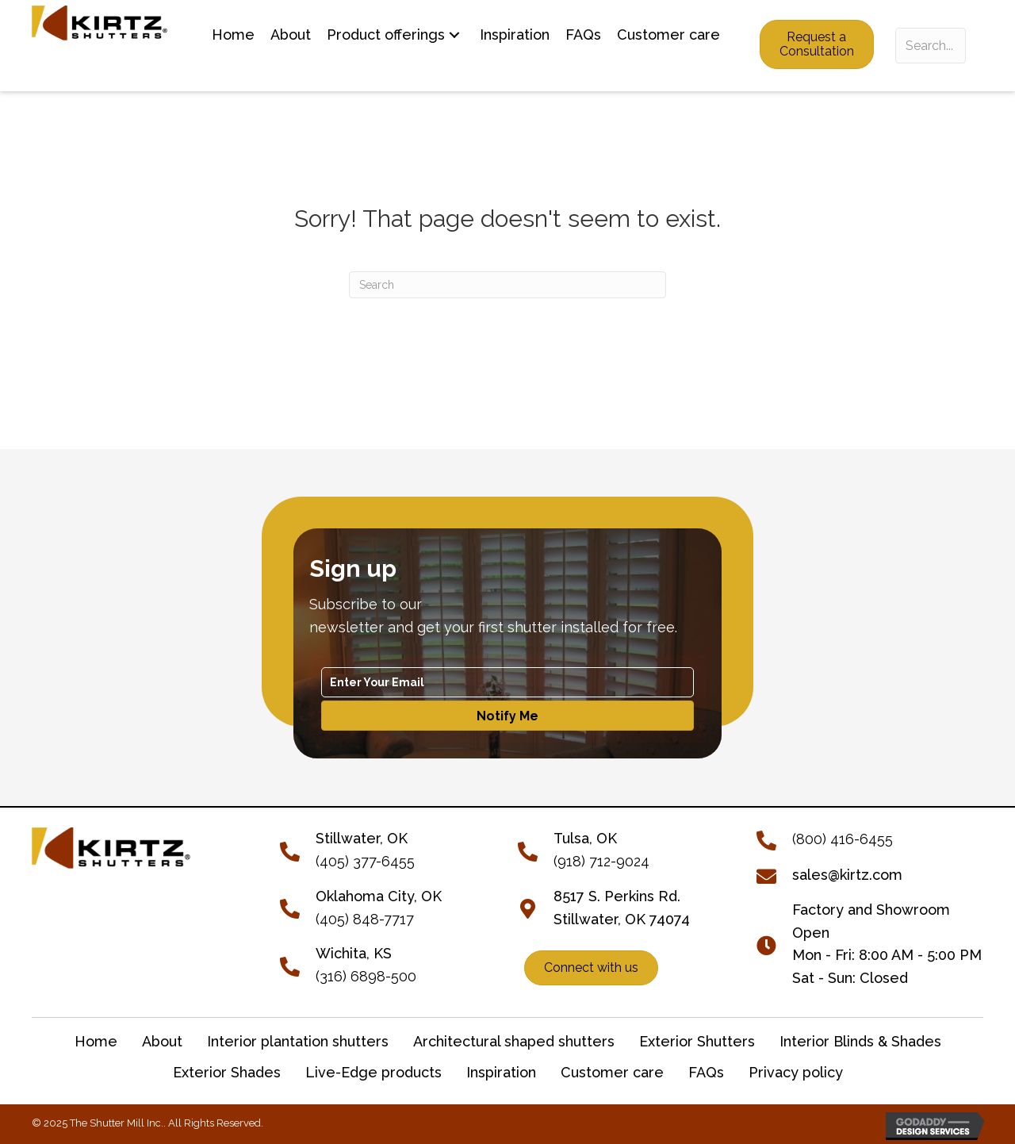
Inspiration (501, 1072)
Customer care (612, 1072)
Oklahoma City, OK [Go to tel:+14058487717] (379, 896)
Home (96, 1041)
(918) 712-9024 (601, 861)
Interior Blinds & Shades (860, 1041)
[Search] (507, 284)
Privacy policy (796, 1072)
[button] (454, 35)
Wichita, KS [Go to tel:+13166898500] (354, 953)
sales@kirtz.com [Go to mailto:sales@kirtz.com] (847, 874)
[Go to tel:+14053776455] (298, 849)
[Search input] (930, 45)
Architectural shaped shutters (514, 1041)
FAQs (706, 1072)
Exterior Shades (227, 1072)
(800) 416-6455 (842, 839)
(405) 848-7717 (365, 919)
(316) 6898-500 (366, 976)
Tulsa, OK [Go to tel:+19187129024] (585, 838)
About (162, 1041)
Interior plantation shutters (298, 1041)
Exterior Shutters (697, 1041)
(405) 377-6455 (365, 861)
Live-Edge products (373, 1072)
